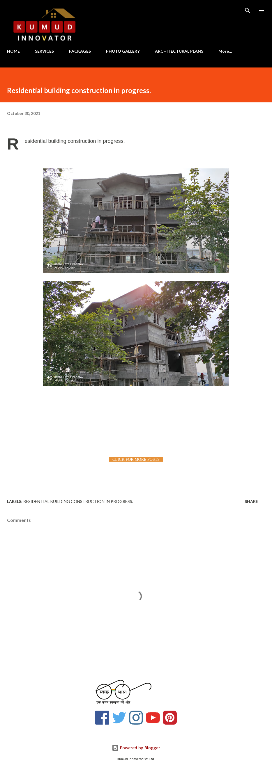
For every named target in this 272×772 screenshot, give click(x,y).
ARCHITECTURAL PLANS (179, 51)
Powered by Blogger (136, 747)
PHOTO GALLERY (123, 51)
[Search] (247, 10)
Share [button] (251, 501)
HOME (13, 51)
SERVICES (44, 51)
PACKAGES (80, 51)
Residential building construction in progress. (78, 501)
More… (225, 51)
